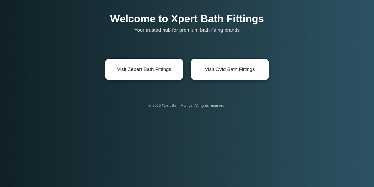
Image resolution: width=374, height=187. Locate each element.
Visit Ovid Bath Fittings (230, 69)
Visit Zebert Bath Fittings (144, 69)
